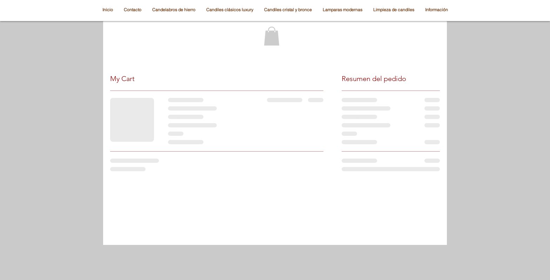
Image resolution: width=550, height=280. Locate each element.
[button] (272, 36)
